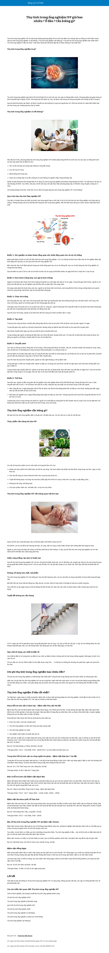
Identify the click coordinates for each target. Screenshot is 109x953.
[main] (54, 19)
